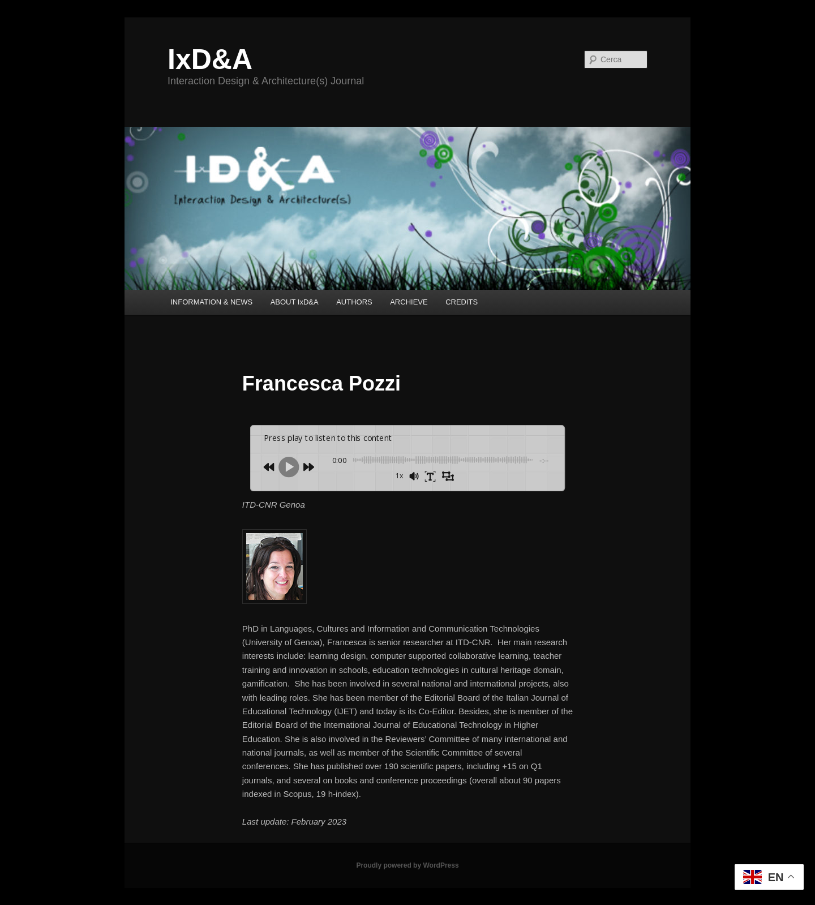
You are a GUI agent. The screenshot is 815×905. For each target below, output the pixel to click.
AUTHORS (354, 302)
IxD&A (210, 59)
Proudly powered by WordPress (407, 865)
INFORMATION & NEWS (211, 302)
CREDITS (461, 302)
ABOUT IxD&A (295, 302)
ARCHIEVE (408, 302)
